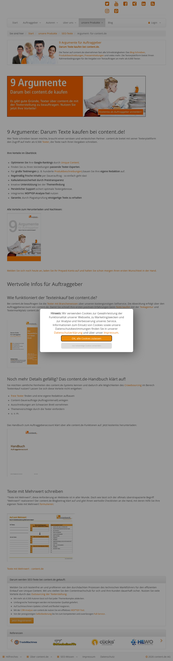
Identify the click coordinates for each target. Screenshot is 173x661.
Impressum (111, 332)
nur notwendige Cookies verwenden (86, 346)
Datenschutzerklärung (68, 332)
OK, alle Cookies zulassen (86, 338)
